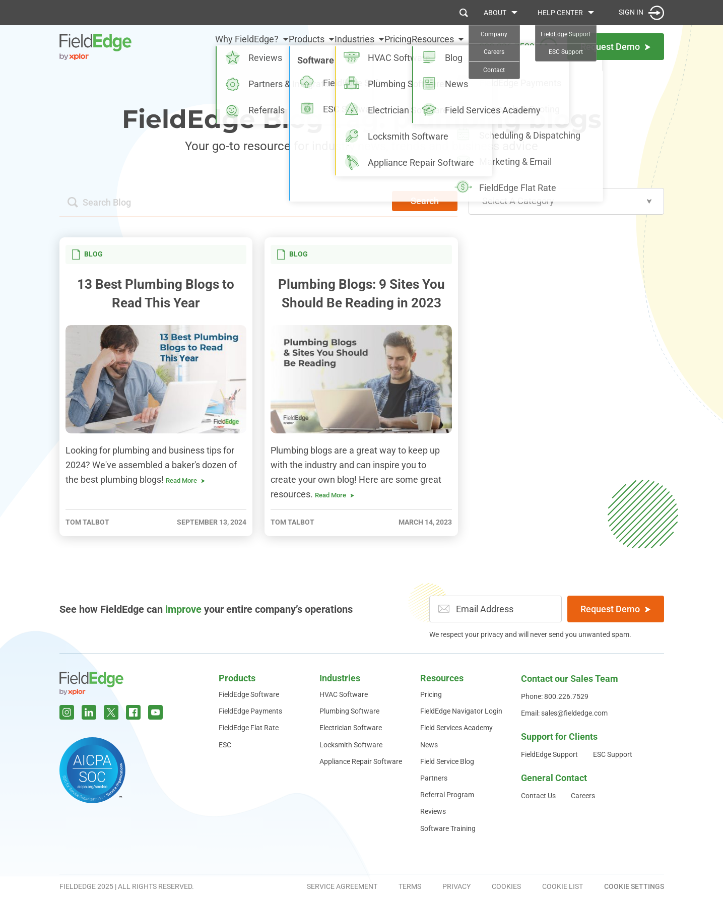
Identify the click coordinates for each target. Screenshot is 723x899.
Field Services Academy (456, 728)
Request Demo (615, 609)
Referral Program (447, 795)
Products (269, 46)
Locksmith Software (350, 745)
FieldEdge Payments (250, 711)
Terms (410, 886)
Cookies (506, 886)
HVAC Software (343, 694)
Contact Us (538, 796)
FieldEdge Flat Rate (249, 728)
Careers (583, 796)
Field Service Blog (447, 761)
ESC (225, 745)
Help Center (560, 13)
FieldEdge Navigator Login (461, 711)
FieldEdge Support (549, 754)
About (495, 13)
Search (425, 201)
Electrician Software (350, 728)
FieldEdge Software (249, 694)
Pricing (385, 46)
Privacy (456, 886)
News (429, 745)
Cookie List (562, 886)
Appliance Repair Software (360, 761)
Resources (433, 46)
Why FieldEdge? (196, 46)
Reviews (433, 811)
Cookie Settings (634, 886)
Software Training (448, 828)
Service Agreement (342, 886)
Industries (329, 46)
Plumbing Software (349, 711)
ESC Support (612, 754)
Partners (433, 778)
